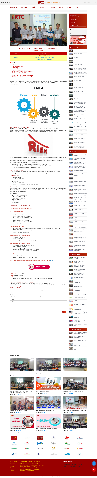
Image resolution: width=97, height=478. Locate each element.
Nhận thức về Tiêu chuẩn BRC (80, 142)
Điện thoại (12, 294)
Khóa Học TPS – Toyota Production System (18, 410)
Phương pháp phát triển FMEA (20, 74)
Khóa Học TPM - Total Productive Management (45, 410)
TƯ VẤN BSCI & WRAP (78, 91)
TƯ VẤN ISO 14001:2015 (79, 53)
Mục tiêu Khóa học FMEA (18, 66)
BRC (75, 84)
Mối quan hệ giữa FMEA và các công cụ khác (23, 76)
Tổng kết (16, 78)
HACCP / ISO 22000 (78, 64)
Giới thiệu (24, 7)
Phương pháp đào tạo (17, 68)
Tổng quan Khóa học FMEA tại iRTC (20, 64)
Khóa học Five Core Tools (79, 277)
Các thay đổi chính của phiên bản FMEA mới (23, 75)
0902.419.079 (7, 2)
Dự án (61, 7)
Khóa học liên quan (76, 254)
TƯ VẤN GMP (76, 61)
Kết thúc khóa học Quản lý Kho (80, 340)
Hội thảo (52, 7)
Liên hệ (78, 7)
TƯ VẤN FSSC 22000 (78, 87)
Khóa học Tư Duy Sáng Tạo (79, 233)
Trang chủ (13, 7)
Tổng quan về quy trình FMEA (20, 72)
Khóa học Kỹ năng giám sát (79, 170)
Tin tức (69, 7)
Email (41, 294)
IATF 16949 (76, 94)
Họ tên (11, 290)
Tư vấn (33, 7)
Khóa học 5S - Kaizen (78, 300)
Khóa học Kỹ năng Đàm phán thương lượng (18, 428)
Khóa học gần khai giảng (77, 151)
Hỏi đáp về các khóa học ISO (79, 134)
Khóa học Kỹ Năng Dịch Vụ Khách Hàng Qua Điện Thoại (46, 428)
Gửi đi (64, 312)
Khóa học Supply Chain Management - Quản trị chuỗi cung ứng (74, 410)
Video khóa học (75, 33)
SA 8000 (76, 57)
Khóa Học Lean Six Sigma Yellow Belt (70, 428)
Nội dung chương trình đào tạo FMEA (20, 70)
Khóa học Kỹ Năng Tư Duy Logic (80, 177)
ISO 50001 (76, 98)
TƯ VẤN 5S (76, 50)
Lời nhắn (12, 299)
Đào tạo (42, 7)
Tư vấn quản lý (75, 47)
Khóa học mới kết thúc (76, 329)
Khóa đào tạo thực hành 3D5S (80, 304)
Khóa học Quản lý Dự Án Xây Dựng (42, 391)
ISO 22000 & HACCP (78, 80)
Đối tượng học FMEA (17, 67)
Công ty (41, 290)
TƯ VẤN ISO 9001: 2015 (79, 76)
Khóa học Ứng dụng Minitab (79, 297)
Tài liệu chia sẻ (74, 29)
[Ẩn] (14, 62)
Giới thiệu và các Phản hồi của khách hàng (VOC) (24, 71)
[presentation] (20, 308)
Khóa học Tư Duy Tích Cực (79, 241)
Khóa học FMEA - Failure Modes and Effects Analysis (73, 391)
